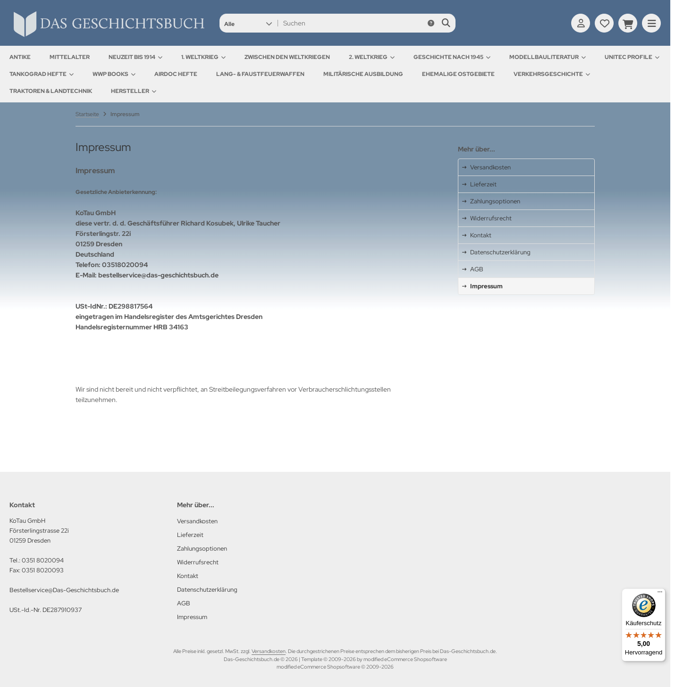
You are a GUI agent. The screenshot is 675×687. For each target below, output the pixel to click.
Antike (20, 57)
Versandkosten (269, 651)
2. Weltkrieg (372, 57)
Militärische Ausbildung (363, 74)
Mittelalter (70, 57)
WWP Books (114, 74)
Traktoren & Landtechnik (50, 91)
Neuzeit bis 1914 (135, 57)
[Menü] (660, 594)
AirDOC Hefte (175, 74)
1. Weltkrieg (203, 57)
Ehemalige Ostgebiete (458, 74)
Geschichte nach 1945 (451, 57)
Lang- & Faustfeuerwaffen (260, 74)
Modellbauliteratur (547, 57)
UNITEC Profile (632, 57)
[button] (248, 23)
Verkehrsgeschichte (552, 74)
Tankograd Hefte (41, 74)
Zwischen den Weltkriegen (287, 57)
